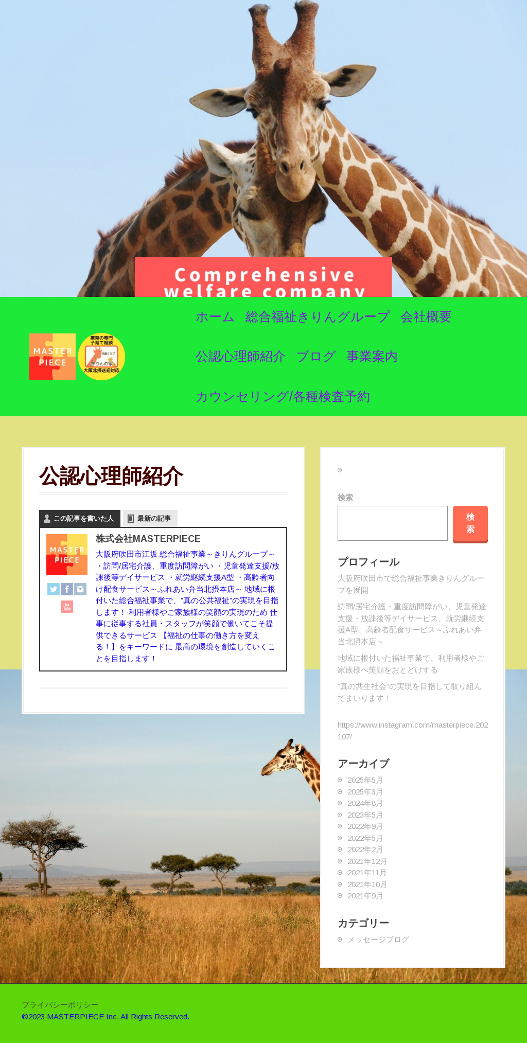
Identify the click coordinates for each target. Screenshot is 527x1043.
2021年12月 (367, 861)
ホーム (215, 316)
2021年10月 (367, 884)
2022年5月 (365, 838)
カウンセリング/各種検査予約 (283, 396)
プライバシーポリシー (60, 1004)
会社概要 (426, 316)
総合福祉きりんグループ (317, 316)
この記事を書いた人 (84, 518)
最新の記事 (154, 518)
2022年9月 (365, 826)
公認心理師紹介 (241, 356)
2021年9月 (365, 895)
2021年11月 (367, 872)
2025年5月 (365, 779)
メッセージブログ (378, 939)
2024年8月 (365, 803)
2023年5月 (365, 814)
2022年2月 (365, 849)
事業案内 (372, 356)
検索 (345, 497)
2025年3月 (365, 791)
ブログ (316, 356)
